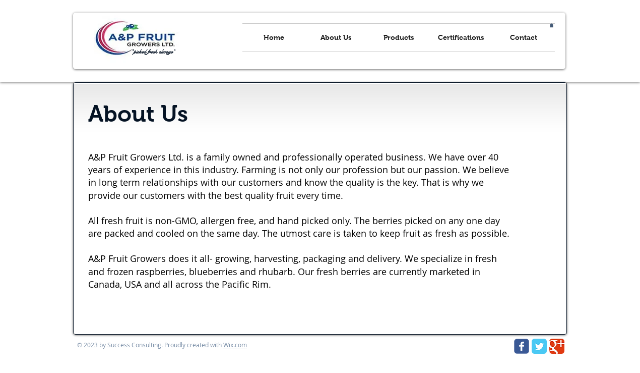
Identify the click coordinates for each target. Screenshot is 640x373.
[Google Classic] (556, 346)
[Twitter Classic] (539, 346)
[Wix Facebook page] (521, 346)
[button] (551, 25)
